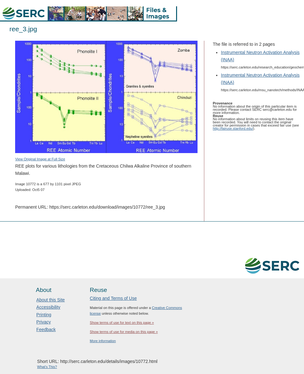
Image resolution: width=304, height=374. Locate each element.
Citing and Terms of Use (113, 298)
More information (103, 341)
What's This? (47, 367)
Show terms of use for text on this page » (122, 322)
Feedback (45, 329)
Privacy (43, 321)
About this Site (50, 299)
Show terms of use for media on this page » (124, 332)
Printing (43, 314)
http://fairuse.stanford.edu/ (233, 128)
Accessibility (48, 307)
